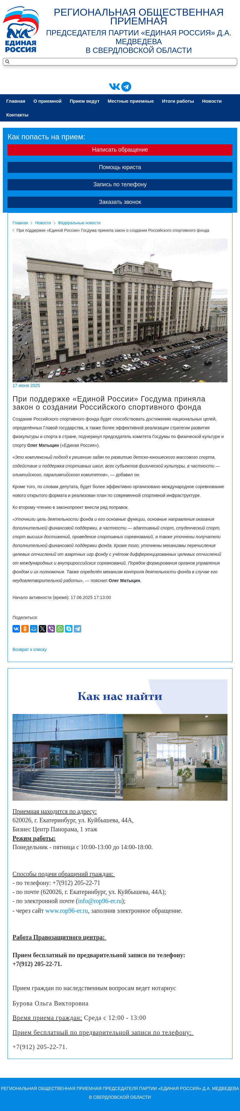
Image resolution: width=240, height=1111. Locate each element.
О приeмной (47, 101)
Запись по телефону (120, 184)
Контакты (17, 114)
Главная (15, 101)
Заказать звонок (120, 202)
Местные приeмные (131, 101)
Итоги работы (178, 101)
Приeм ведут (85, 101)
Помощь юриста (120, 167)
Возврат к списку (29, 649)
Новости (212, 101)
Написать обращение (120, 150)
